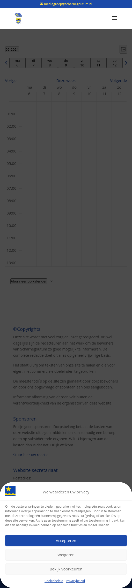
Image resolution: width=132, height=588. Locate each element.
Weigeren (66, 555)
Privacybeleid (75, 581)
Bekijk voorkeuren (66, 569)
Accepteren (66, 541)
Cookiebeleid (54, 581)
